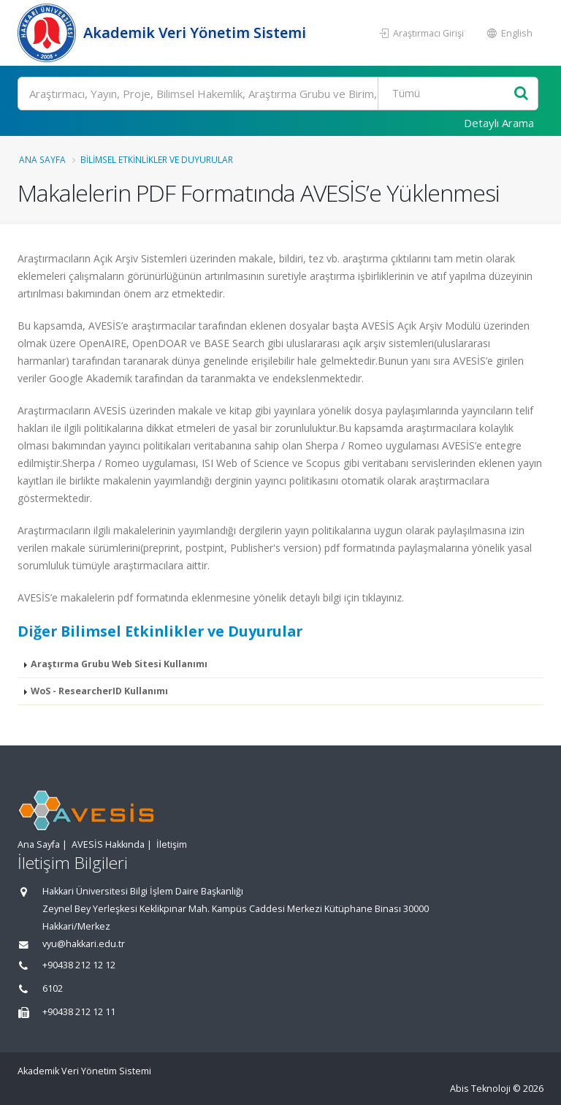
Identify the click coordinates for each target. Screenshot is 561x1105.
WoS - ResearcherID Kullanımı (99, 691)
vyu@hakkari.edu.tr (83, 944)
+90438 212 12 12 (78, 965)
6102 (52, 988)
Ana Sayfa (42, 159)
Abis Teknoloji (480, 1088)
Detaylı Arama (499, 122)
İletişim (171, 844)
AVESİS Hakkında (108, 844)
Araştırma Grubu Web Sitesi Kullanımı (119, 664)
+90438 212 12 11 (78, 1012)
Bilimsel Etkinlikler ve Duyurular (156, 159)
